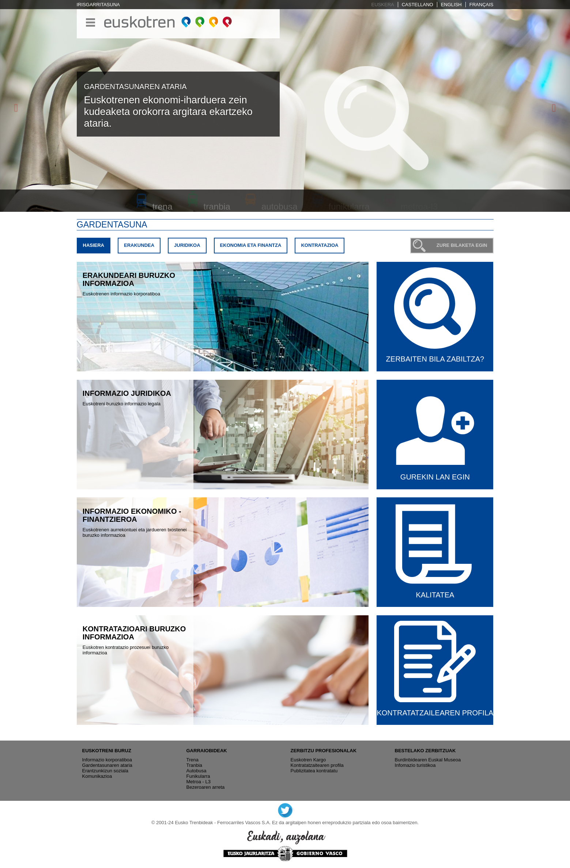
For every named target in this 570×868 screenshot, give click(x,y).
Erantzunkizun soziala (105, 770)
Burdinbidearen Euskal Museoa (428, 759)
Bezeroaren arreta (205, 787)
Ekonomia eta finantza (251, 245)
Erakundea (139, 245)
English (451, 4)
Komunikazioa (97, 776)
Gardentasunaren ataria (107, 765)
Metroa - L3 (198, 781)
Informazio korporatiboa (107, 759)
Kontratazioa (319, 245)
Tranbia (194, 765)
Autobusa (196, 770)
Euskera (382, 4)
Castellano (417, 4)
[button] (14, 106)
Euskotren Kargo (308, 759)
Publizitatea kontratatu (314, 770)
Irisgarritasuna (98, 4)
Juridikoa (187, 245)
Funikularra (198, 776)
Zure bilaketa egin (462, 245)
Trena (192, 759)
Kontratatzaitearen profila (317, 765)
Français (481, 4)
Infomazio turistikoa (415, 765)
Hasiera (96, 247)
